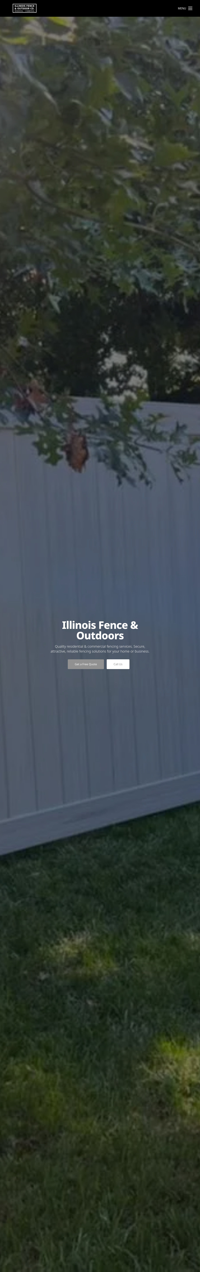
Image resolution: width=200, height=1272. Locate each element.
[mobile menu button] (190, 8)
